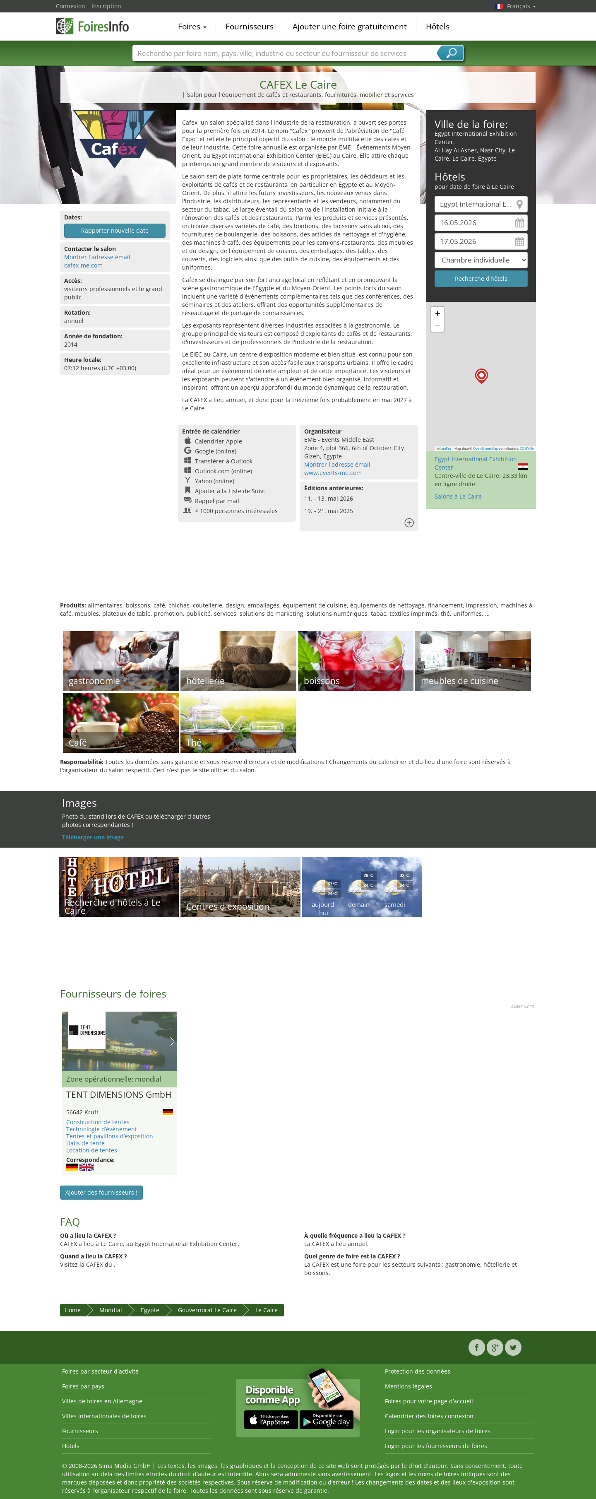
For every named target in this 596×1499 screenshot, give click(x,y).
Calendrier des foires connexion (429, 1416)
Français (521, 6)
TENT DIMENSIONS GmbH (118, 1094)
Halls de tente (85, 1143)
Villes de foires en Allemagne (102, 1401)
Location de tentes (91, 1150)
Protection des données (417, 1371)
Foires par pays (83, 1386)
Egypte (150, 1310)
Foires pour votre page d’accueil (429, 1401)
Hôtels (437, 26)
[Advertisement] (298, 574)
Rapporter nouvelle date (115, 230)
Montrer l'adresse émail (97, 257)
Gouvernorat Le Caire (207, 1310)
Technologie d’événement (101, 1129)
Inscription (106, 6)
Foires (192, 26)
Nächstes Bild (172, 1041)
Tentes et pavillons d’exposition (109, 1136)
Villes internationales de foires (104, 1416)
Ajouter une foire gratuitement (350, 26)
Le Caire (266, 1310)
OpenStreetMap (485, 448)
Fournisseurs (250, 26)
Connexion (70, 6)
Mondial (110, 1310)
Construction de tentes (98, 1122)
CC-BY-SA (527, 448)
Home (73, 1310)
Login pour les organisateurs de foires (437, 1431)
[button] (481, 376)
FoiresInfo (97, 25)
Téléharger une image (93, 837)
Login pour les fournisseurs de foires (436, 1446)
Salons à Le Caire (458, 496)
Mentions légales (408, 1386)
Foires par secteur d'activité (100, 1371)
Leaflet (444, 448)
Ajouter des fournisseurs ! (101, 1192)
